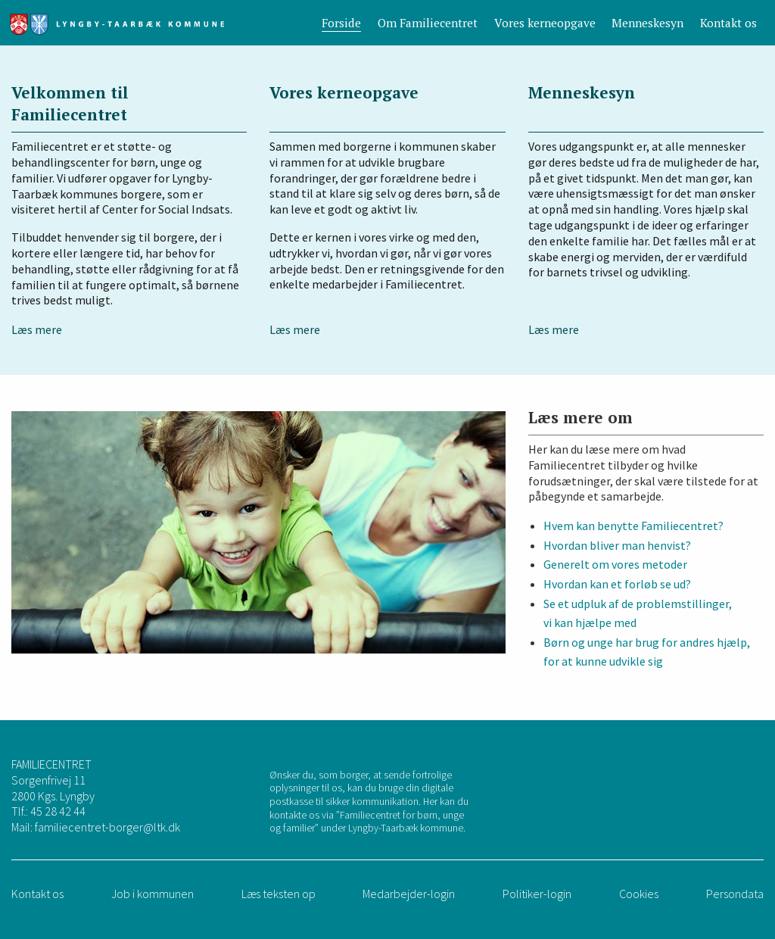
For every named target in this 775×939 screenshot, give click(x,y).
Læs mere (36, 329)
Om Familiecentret (428, 22)
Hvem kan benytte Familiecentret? (633, 525)
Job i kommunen (152, 893)
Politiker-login (537, 893)
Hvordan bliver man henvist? (617, 545)
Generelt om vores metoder (615, 564)
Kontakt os (728, 22)
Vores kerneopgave (545, 22)
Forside (341, 22)
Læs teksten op (278, 893)
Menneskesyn (647, 22)
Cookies (638, 893)
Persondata (735, 893)
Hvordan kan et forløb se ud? (617, 583)
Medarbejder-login (409, 893)
